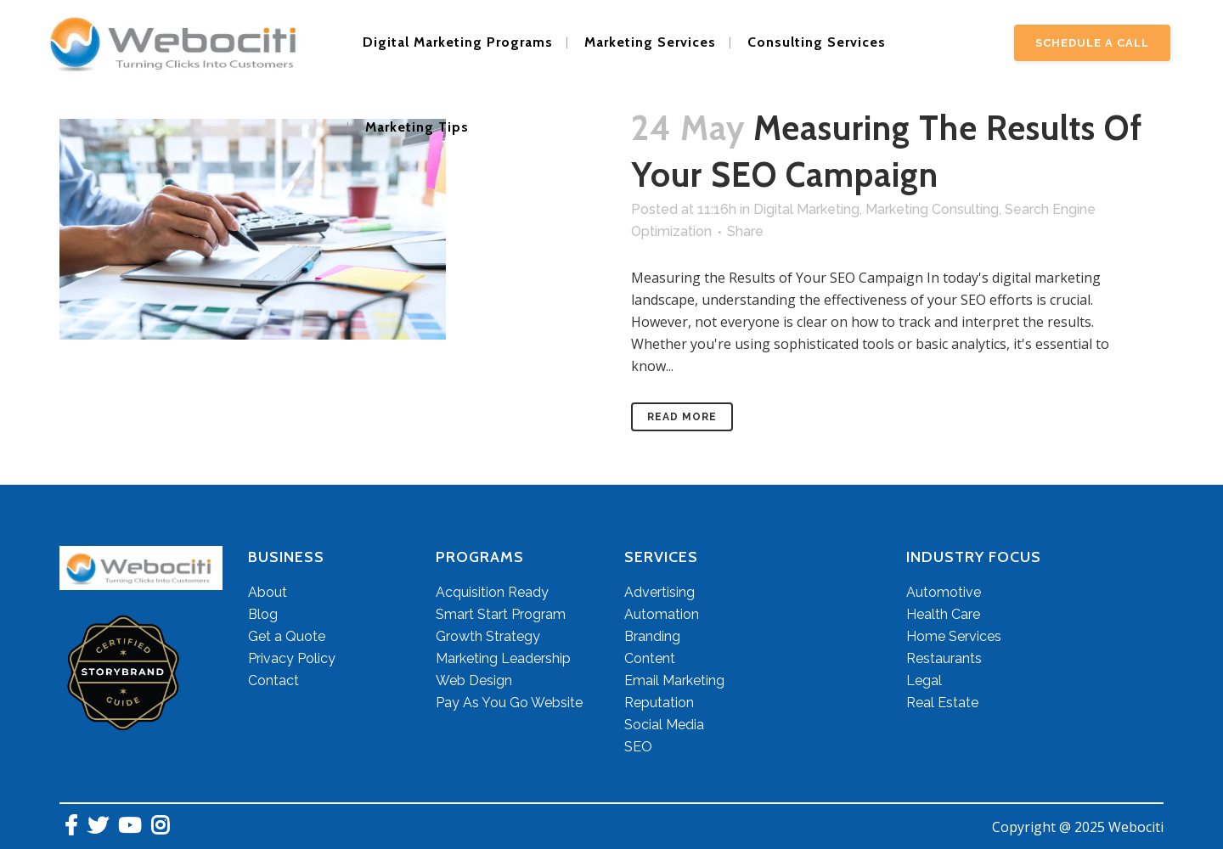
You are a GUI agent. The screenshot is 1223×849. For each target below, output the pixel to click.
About (267, 592)
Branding (652, 636)
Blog (263, 614)
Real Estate (942, 702)
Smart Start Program (501, 614)
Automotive (943, 592)
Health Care (943, 614)
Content (649, 658)
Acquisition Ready (492, 592)
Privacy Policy (291, 658)
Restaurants (944, 658)
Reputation (659, 702)
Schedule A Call (1092, 43)
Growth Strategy (488, 636)
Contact (273, 680)
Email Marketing (674, 680)
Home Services (953, 636)
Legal (924, 680)
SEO (638, 747)
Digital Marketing (806, 209)
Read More (682, 417)
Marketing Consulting (932, 209)
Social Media (664, 725)
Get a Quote (286, 636)
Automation (661, 614)
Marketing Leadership (503, 658)
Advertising (659, 592)
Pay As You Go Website (509, 702)
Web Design (474, 680)
